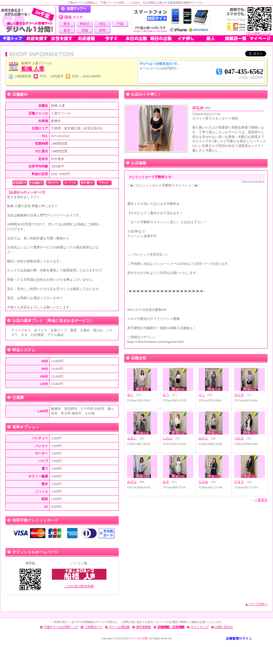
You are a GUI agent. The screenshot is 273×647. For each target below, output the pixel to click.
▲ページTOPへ (256, 604)
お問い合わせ (224, 627)
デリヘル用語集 (119, 627)
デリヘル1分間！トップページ (75, 9)
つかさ (239, 438)
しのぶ (168, 438)
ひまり (239, 482)
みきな (132, 482)
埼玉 (102, 24)
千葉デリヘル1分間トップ (61, 627)
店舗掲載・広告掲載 (170, 627)
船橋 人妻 (32, 69)
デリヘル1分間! (139, 638)
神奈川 (85, 24)
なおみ (203, 482)
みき (166, 482)
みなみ (201, 108)
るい (130, 395)
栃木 (67, 30)
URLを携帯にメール (258, 33)
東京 (67, 24)
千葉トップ (12, 38)
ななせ (239, 395)
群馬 (102, 30)
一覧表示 (261, 500)
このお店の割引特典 (79, 586)
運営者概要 (143, 627)
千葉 (120, 24)
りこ (201, 395)
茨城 (84, 30)
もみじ (132, 438)
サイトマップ (200, 627)
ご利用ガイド (93, 627)
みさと (203, 438)
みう (166, 395)
